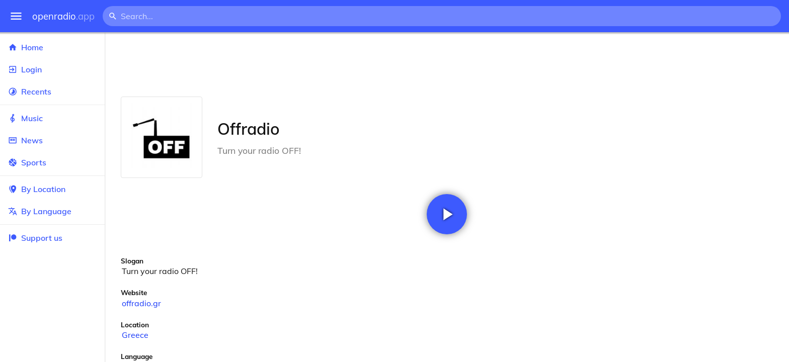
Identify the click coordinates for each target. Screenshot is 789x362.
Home (52, 47)
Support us (35, 238)
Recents (52, 91)
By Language (52, 211)
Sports (52, 162)
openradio (63, 16)
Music (52, 118)
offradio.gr (141, 303)
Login (52, 69)
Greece (135, 335)
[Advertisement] (447, 64)
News (52, 140)
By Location (52, 189)
